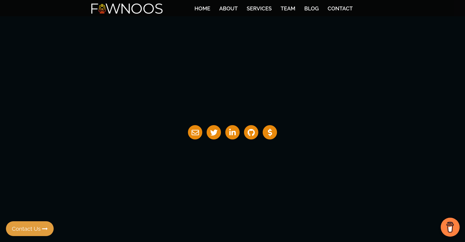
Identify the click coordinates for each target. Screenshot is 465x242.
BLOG (311, 8)
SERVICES (259, 8)
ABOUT (228, 8)
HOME (202, 8)
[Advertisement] (232, 181)
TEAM (288, 8)
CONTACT (340, 8)
